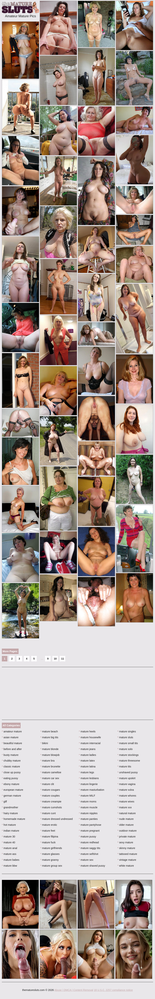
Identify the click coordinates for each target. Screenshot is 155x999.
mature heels (87, 731)
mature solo (125, 749)
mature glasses (50, 853)
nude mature (125, 818)
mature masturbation (91, 789)
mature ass (9, 853)
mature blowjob (50, 754)
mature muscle (88, 807)
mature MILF (87, 795)
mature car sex (49, 778)
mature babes (10, 859)
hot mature (9, 824)
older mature (125, 824)
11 (62, 658)
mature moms (87, 801)
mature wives (125, 801)
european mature (12, 789)
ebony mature (10, 784)
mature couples (50, 795)
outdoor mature (127, 830)
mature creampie (50, 801)
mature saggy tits (89, 848)
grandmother (10, 807)
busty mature (10, 754)
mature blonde (49, 749)
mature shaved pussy (92, 865)
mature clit (47, 784)
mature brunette (50, 766)
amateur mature (12, 731)
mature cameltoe (50, 772)
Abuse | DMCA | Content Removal (73, 990)
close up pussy (11, 772)
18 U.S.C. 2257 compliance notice (113, 990)
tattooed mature (127, 853)
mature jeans (87, 749)
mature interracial (90, 743)
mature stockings (128, 754)
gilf (4, 801)
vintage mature (126, 859)
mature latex (87, 760)
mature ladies (87, 754)
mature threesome (128, 760)
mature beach (49, 731)
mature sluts (125, 737)
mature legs (86, 772)
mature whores (126, 795)
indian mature (10, 830)
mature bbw (9, 865)
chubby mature (11, 760)
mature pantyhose (90, 824)
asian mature (10, 737)
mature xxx (124, 807)
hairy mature (10, 813)
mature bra (47, 760)
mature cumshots (51, 807)
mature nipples (88, 813)
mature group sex (51, 865)
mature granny (49, 859)
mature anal (9, 848)
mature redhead (89, 842)
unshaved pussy (127, 772)
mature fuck (48, 842)
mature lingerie (88, 784)
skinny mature (126, 848)
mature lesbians (89, 778)
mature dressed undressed (56, 818)
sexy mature (125, 842)
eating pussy (10, 778)
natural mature (126, 813)
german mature (11, 795)
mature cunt (48, 813)
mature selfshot (88, 853)
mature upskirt (126, 778)
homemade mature (13, 818)
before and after (12, 749)
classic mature (11, 766)
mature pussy (87, 836)
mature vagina (126, 784)
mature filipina (49, 836)
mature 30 (8, 836)
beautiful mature (12, 743)
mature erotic (48, 824)
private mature (126, 836)
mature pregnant (89, 830)
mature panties (88, 818)
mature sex (86, 859)
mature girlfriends (51, 848)
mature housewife (90, 737)
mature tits (124, 766)
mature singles (126, 731)
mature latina (87, 766)
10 (55, 658)
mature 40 (8, 842)
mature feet (47, 830)
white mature (125, 865)
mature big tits (49, 737)
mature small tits (127, 743)
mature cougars (50, 789)
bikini (44, 743)
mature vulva (125, 789)
